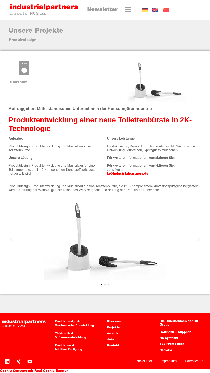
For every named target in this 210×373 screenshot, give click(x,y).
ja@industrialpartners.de (127, 174)
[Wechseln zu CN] (165, 10)
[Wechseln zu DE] (145, 10)
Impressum (168, 361)
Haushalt (18, 82)
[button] (11, 239)
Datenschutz (194, 361)
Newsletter (102, 10)
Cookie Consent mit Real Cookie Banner (34, 371)
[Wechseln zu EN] (155, 10)
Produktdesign (23, 40)
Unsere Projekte (36, 31)
